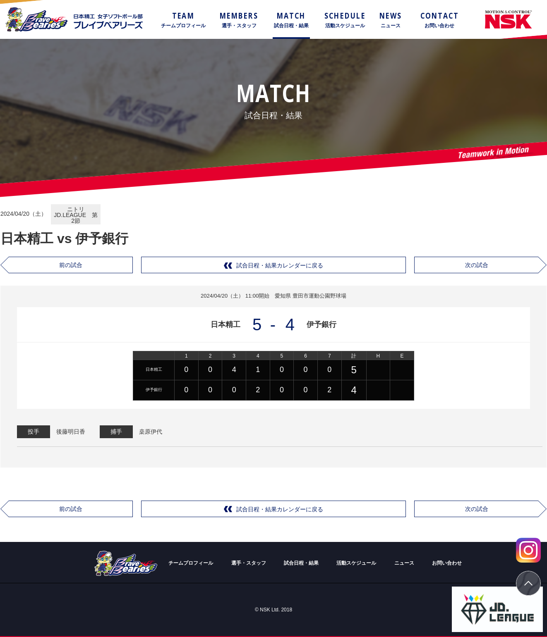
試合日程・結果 (301, 563)
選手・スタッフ (248, 563)
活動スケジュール (356, 563)
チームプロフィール (190, 563)
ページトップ (528, 583)
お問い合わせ (447, 563)
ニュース (404, 563)
